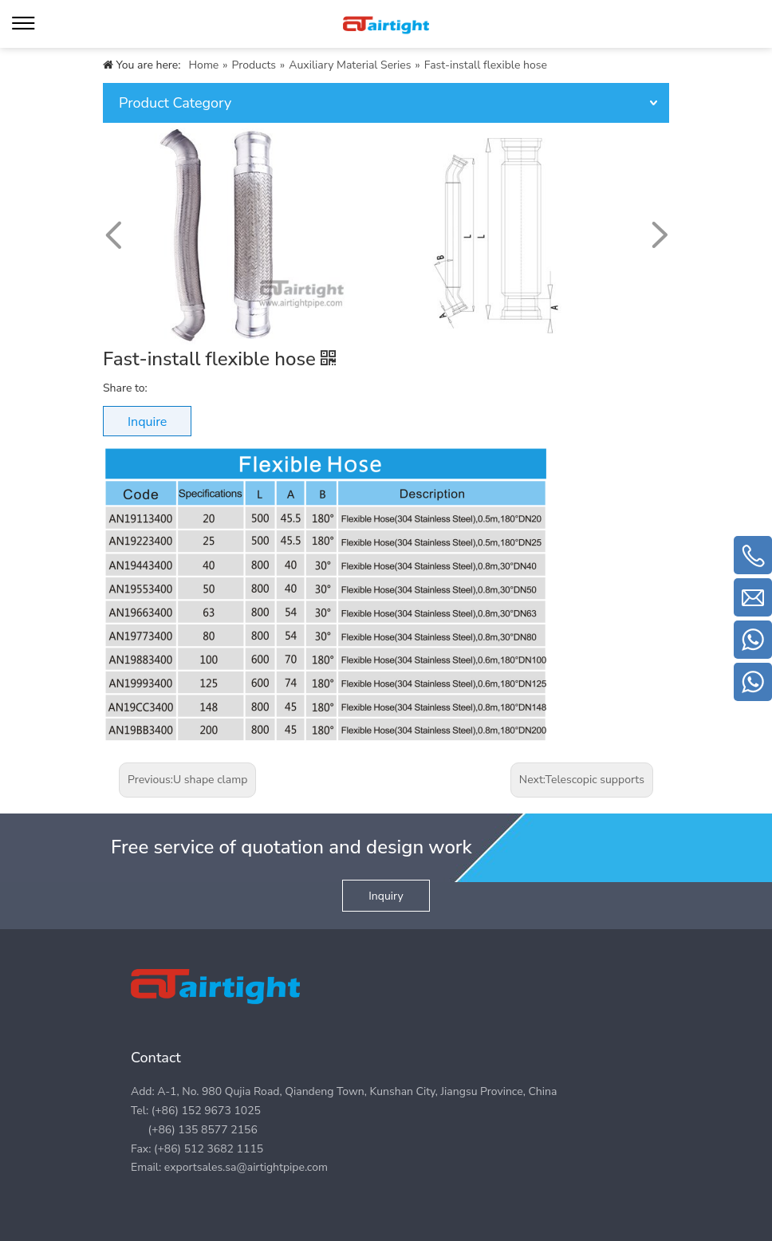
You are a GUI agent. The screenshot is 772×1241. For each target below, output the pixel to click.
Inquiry (385, 896)
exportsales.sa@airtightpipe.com (246, 1167)
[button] (658, 235)
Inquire (147, 422)
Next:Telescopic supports (581, 779)
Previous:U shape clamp (187, 779)
